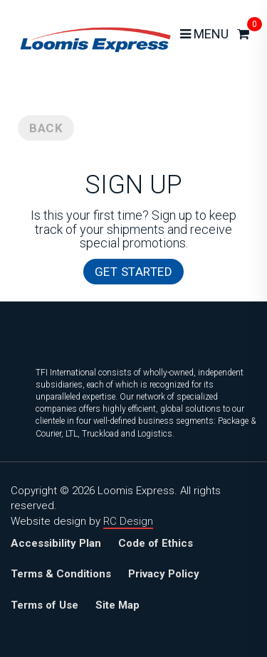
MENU (204, 33)
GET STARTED (134, 272)
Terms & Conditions (61, 573)
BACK (46, 128)
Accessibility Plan (56, 543)
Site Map (117, 605)
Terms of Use (44, 605)
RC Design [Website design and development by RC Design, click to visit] (128, 521)
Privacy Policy (163, 573)
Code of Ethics (155, 543)
